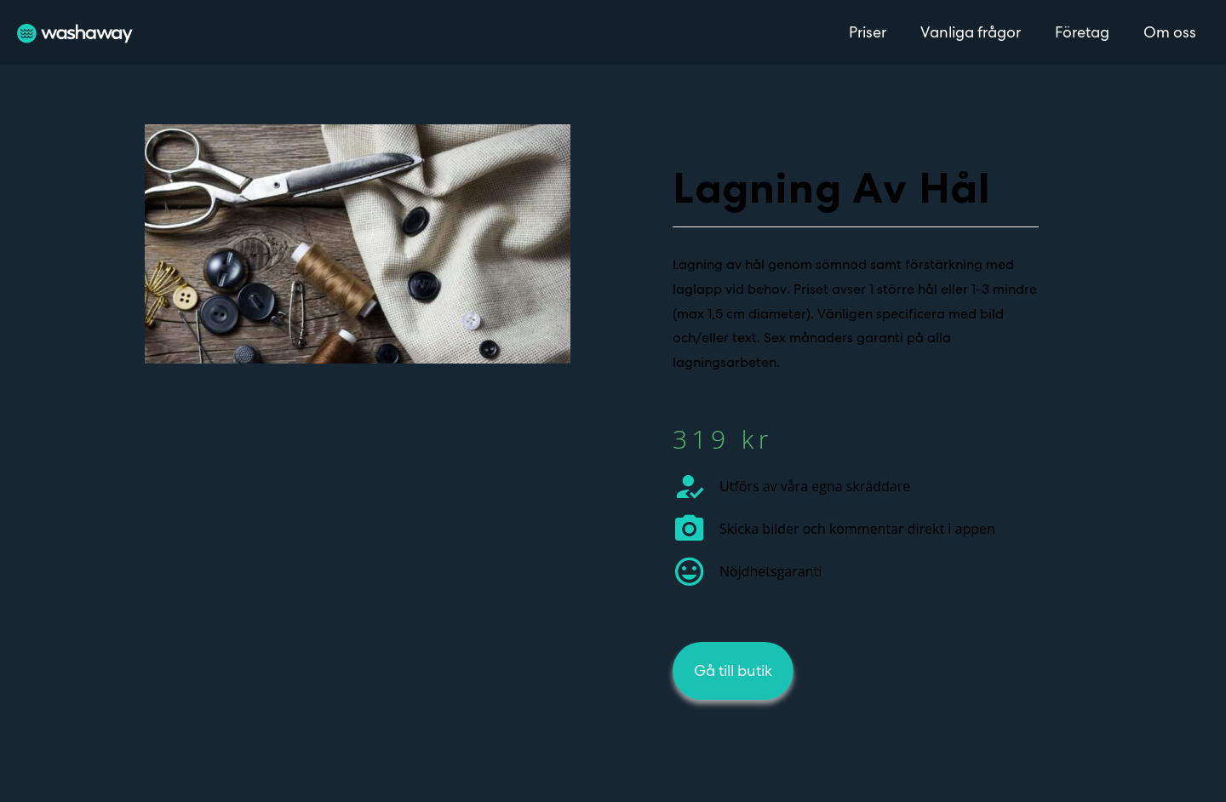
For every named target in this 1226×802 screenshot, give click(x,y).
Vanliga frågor (970, 32)
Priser (867, 32)
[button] (733, 671)
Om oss (1169, 32)
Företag (1082, 32)
